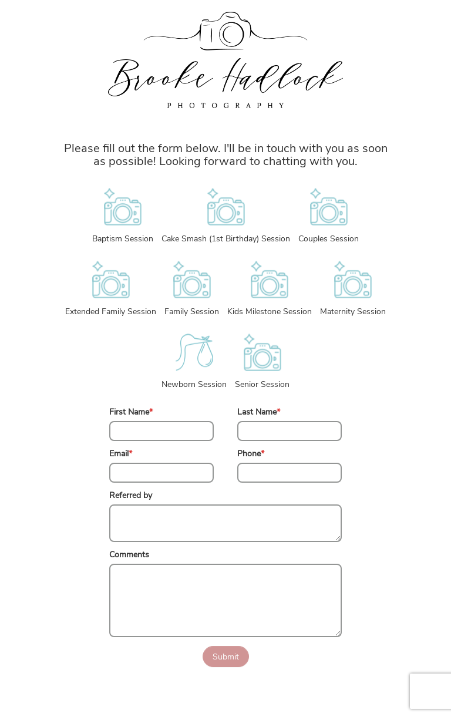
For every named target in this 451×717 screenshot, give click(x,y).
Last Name (258, 412)
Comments (129, 554)
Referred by (130, 495)
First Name (131, 412)
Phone (250, 453)
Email (120, 453)
